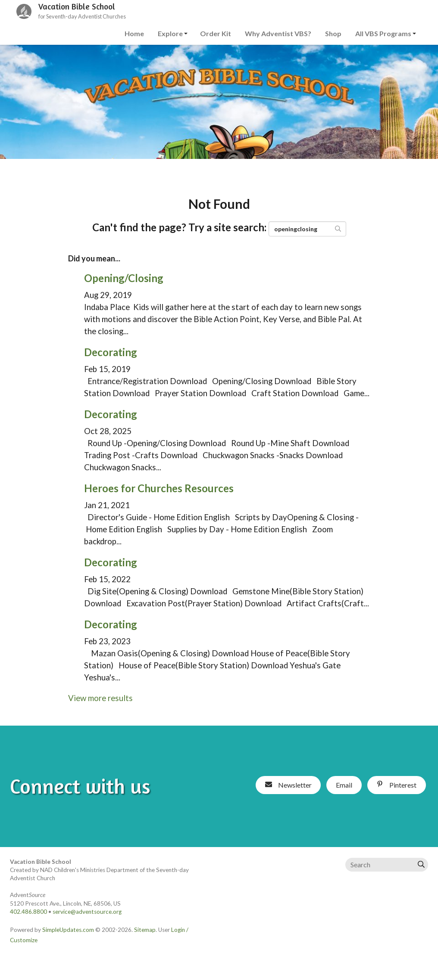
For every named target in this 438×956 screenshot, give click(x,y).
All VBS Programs (383, 33)
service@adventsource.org (87, 911)
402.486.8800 (28, 911)
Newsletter (288, 785)
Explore (170, 33)
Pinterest (396, 785)
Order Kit (215, 33)
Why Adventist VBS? (278, 33)
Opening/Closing (123, 278)
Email (344, 785)
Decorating (110, 352)
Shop (333, 33)
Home (134, 33)
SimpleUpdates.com (68, 929)
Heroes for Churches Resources (159, 488)
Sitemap (145, 929)
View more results (100, 698)
